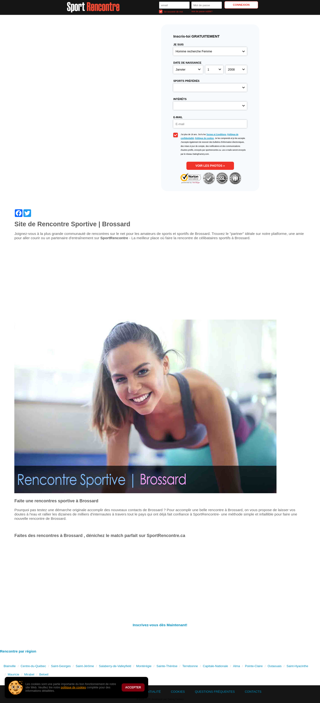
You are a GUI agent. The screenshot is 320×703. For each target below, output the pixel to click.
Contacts (253, 691)
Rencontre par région (18, 651)
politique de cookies (73, 687)
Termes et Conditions (216, 134)
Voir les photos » (210, 165)
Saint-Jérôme (85, 666)
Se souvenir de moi (171, 11)
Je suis (178, 44)
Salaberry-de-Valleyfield (115, 666)
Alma (236, 666)
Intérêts (179, 99)
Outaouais (275, 666)
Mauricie (13, 674)
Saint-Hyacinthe (297, 666)
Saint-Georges (61, 666)
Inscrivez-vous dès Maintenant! (160, 625)
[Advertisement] (160, 281)
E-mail (178, 117)
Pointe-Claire (254, 666)
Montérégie (144, 666)
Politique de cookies (204, 138)
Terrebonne (190, 666)
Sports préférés (186, 80)
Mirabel (29, 674)
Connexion (241, 4)
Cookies (178, 691)
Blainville (10, 666)
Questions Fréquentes (215, 691)
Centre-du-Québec (33, 666)
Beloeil (44, 674)
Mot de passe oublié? (201, 11)
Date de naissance (187, 62)
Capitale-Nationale (215, 666)
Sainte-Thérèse (167, 666)
